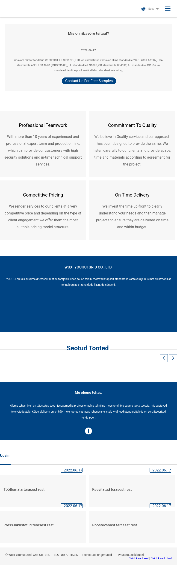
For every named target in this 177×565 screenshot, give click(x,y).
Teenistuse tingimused (97, 554)
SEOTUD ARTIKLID (66, 554)
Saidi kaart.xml (139, 558)
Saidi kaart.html (161, 558)
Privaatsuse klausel (131, 554)
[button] (173, 358)
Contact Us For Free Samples (89, 81)
